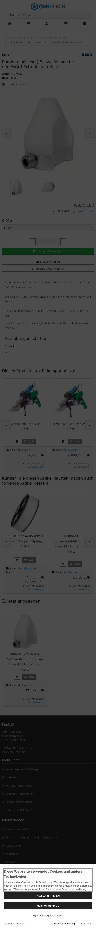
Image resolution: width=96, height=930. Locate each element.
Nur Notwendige (48, 905)
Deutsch (8, 923)
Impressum (86, 923)
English (21, 923)
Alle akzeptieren (48, 895)
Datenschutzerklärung (62, 923)
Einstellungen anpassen (48, 915)
